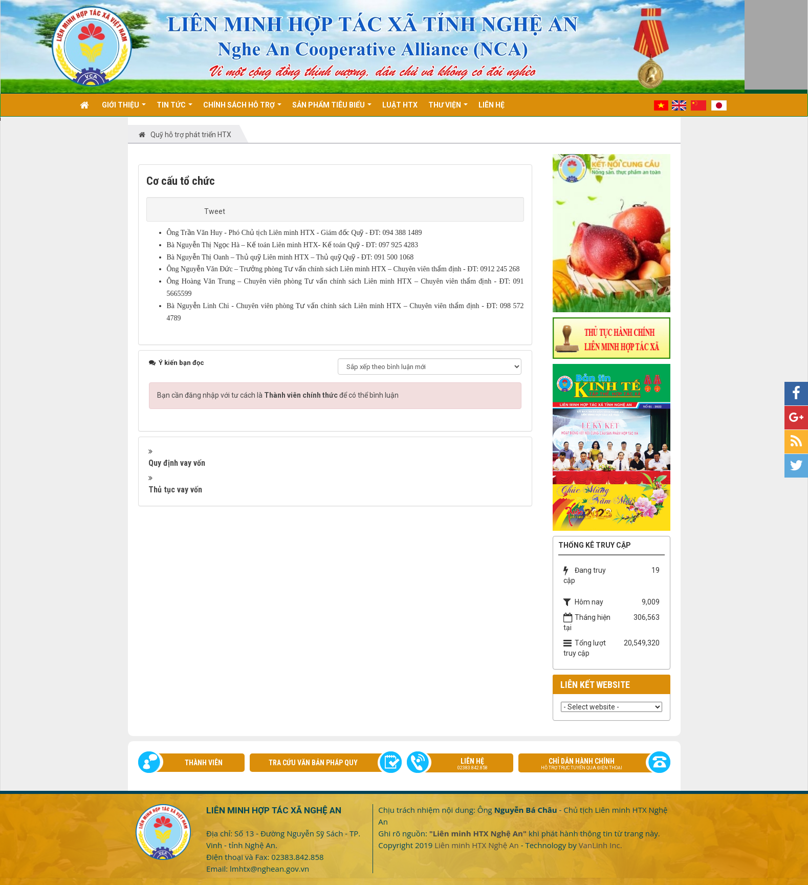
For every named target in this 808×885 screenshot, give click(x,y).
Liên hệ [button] (491, 105)
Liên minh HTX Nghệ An (476, 845)
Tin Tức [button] (174, 108)
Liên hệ (465, 764)
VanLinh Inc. (600, 845)
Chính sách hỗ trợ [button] (242, 108)
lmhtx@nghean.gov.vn (269, 869)
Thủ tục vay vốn (175, 489)
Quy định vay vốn (176, 463)
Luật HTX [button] (400, 105)
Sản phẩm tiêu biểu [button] (332, 108)
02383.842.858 (297, 857)
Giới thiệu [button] (124, 108)
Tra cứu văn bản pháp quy (313, 763)
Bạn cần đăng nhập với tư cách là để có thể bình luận (278, 395)
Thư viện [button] (448, 108)
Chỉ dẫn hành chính (589, 764)
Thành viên (204, 763)
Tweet (214, 211)
